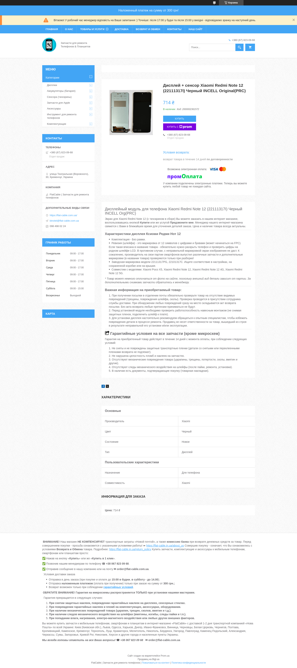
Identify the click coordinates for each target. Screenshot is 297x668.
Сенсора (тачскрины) (59, 96)
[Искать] (239, 47)
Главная (52, 29)
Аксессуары (54, 108)
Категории (52, 77)
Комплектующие (56, 123)
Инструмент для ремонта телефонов (62, 116)
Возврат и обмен (148, 29)
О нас (69, 29)
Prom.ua (165, 655)
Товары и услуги (92, 29)
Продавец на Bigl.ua (148, 659)
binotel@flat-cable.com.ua (64, 220)
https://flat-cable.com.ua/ (63, 215)
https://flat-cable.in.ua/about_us (165, 545)
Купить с (179, 127)
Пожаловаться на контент (156, 662)
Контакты (174, 29)
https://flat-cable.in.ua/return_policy (130, 549)
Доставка (122, 29)
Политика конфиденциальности (188, 662)
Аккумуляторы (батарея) (61, 90)
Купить (179, 118)
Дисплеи (52, 85)
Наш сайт (195, 29)
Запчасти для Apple (58, 102)
